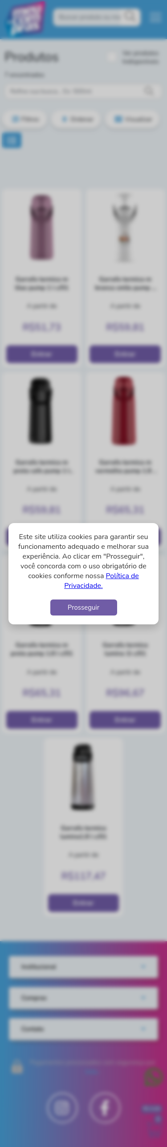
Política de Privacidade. (101, 581)
